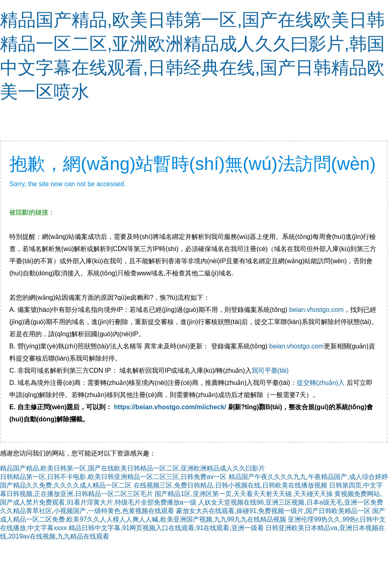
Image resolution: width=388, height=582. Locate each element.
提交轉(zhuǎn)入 (321, 382)
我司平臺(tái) (271, 370)
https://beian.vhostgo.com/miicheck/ (170, 407)
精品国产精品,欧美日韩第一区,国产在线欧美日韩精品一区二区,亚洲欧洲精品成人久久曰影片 (132, 468)
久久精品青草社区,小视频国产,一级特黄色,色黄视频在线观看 (87, 510)
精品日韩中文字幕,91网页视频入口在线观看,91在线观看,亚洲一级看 (166, 527)
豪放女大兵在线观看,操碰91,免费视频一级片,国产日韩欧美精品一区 (273, 510)
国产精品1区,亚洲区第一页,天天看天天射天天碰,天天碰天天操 (243, 493)
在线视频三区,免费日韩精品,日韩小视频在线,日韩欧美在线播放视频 (230, 485)
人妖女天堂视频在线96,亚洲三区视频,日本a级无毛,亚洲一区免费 (290, 502)
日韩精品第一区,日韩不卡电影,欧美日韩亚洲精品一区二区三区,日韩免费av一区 (113, 476)
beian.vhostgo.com (316, 309)
